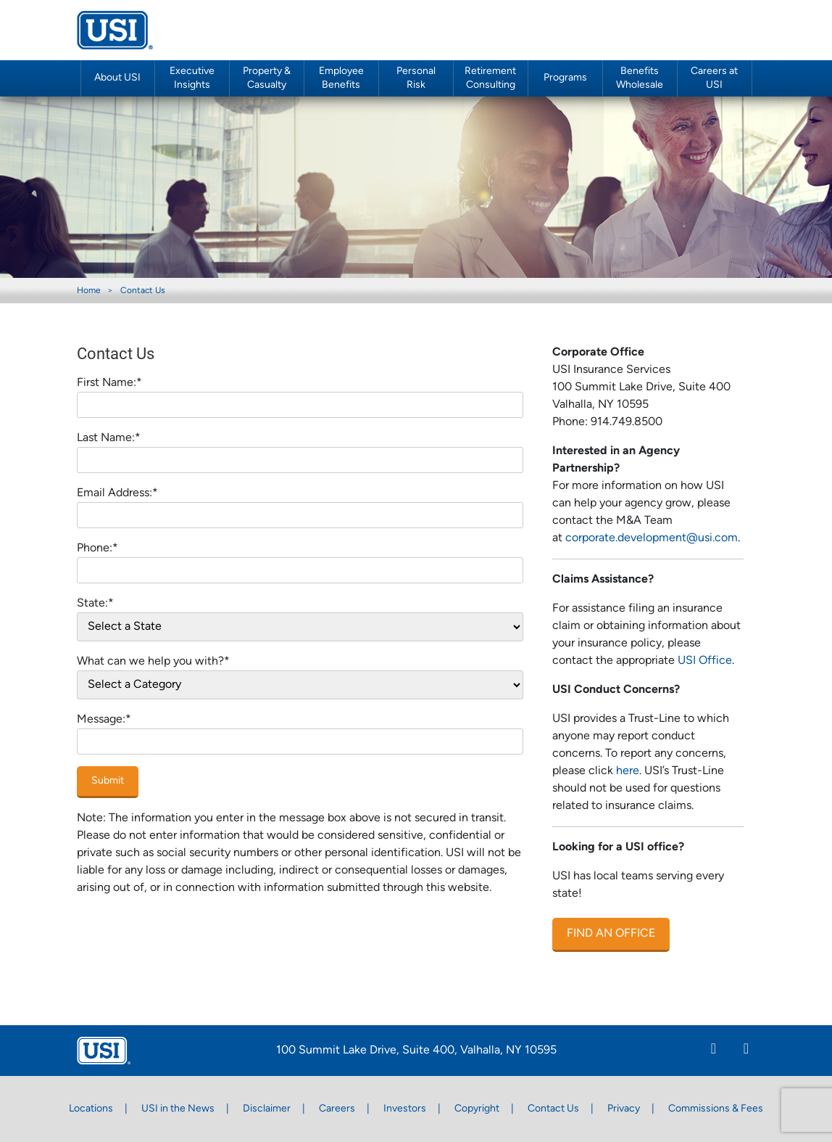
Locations (91, 1109)
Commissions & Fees (715, 1109)
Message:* (104, 720)
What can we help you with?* (153, 661)
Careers (337, 1109)
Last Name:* (109, 438)
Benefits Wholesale (639, 78)
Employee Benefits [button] (341, 78)
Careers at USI (714, 78)
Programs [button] (565, 78)
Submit (107, 781)
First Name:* (109, 383)
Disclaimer (267, 1109)
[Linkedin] (713, 1050)
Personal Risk (416, 78)
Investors (404, 1109)
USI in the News (178, 1109)
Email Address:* (117, 493)
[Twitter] (746, 1050)
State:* (95, 603)
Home (89, 291)
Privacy (623, 1109)
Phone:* (97, 548)
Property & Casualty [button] (267, 78)
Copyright (476, 1109)
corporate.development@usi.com (651, 538)
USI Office (705, 661)
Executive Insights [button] (192, 78)
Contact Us (142, 291)
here (627, 771)
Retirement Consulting (490, 78)
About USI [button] (117, 78)
